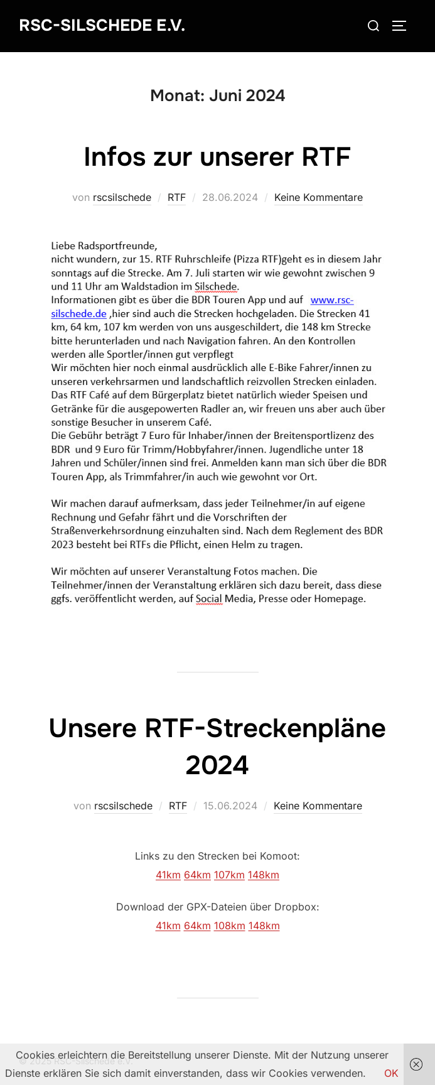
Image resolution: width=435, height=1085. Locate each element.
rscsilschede (122, 197)
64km (197, 874)
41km (168, 874)
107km (229, 874)
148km (263, 874)
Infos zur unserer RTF (217, 157)
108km (229, 925)
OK (391, 1073)
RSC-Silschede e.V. (102, 25)
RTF (177, 197)
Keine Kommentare (318, 197)
